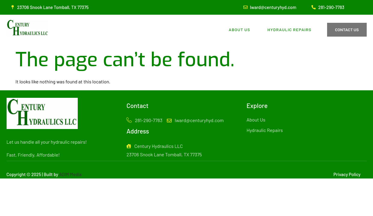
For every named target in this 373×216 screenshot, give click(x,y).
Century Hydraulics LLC (154, 146)
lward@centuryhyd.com (195, 120)
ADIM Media (70, 174)
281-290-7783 (144, 120)
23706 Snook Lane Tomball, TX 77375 (164, 154)
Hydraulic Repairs (289, 29)
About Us (237, 29)
